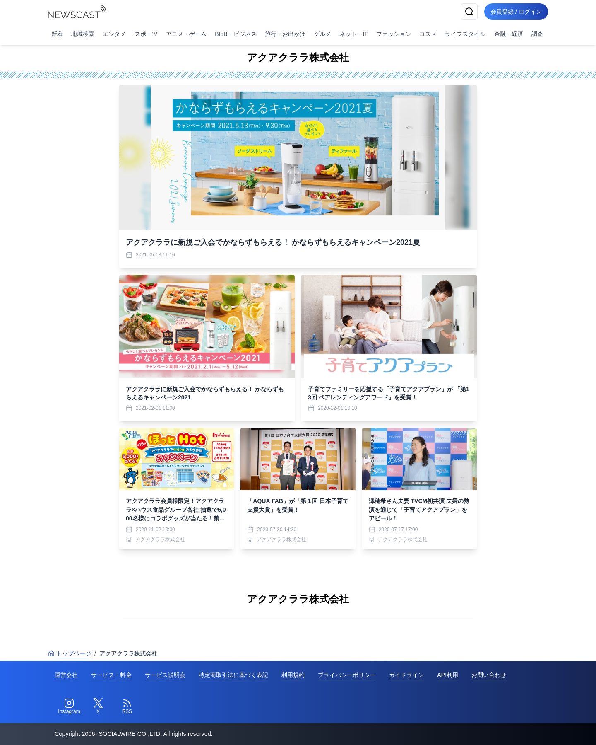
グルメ (322, 34)
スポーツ (146, 34)
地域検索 (82, 34)
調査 (537, 34)
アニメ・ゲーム (186, 34)
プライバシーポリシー (347, 675)
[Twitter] (98, 706)
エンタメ (114, 34)
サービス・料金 (111, 675)
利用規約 (293, 675)
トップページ (69, 653)
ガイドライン (406, 675)
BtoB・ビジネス (235, 34)
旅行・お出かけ (285, 34)
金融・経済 (508, 34)
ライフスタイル (465, 34)
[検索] (468, 11)
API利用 (447, 675)
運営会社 (66, 675)
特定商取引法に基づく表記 (233, 675)
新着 (57, 34)
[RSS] (127, 706)
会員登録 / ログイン (515, 11)
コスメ (428, 34)
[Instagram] (69, 706)
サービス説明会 (165, 675)
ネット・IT (353, 34)
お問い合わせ (488, 675)
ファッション (393, 34)
